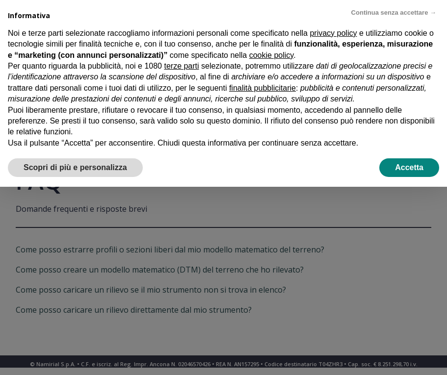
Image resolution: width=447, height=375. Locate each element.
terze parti (181, 66)
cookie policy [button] (271, 55)
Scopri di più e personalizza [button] (75, 167)
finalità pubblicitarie (262, 88)
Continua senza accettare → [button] (393, 12)
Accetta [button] (409, 167)
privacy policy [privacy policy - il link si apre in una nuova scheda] (333, 33)
